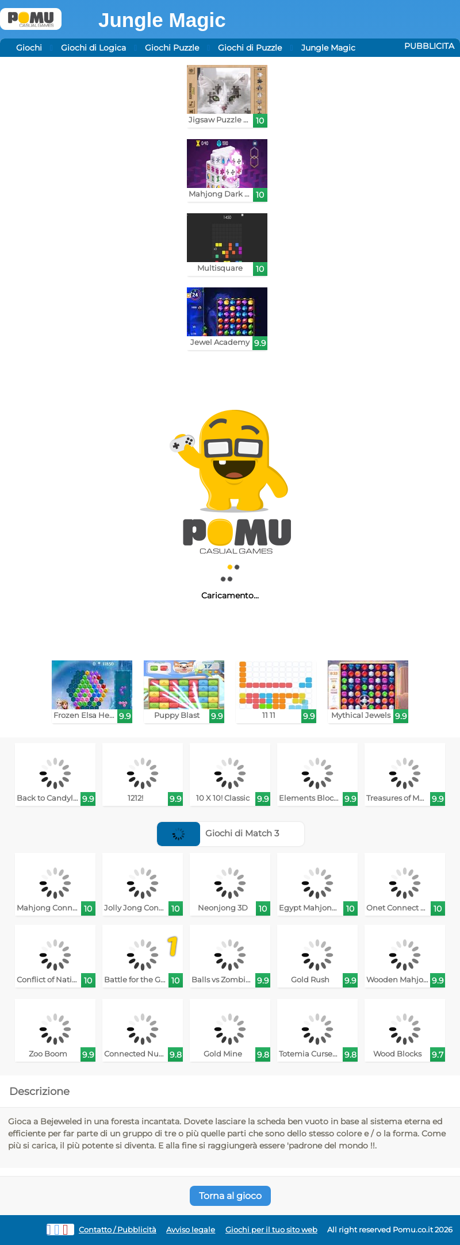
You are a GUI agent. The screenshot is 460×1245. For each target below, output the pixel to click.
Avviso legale (190, 1229)
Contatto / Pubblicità (117, 1229)
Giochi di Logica (93, 48)
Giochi (29, 48)
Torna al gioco (230, 1195)
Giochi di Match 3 (218, 833)
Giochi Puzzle (172, 48)
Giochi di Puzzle (250, 48)
